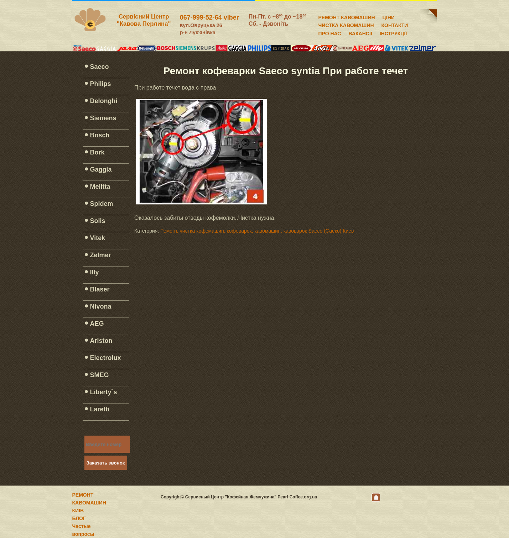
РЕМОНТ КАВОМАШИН (346, 16)
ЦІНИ (389, 16)
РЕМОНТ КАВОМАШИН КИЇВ (89, 502)
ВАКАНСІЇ (360, 32)
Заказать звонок (106, 463)
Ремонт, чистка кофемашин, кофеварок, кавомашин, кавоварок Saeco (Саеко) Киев (257, 231)
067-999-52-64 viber (209, 17)
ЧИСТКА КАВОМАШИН (346, 24)
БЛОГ (79, 518)
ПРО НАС (329, 32)
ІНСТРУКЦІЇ (393, 32)
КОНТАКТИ (394, 24)
